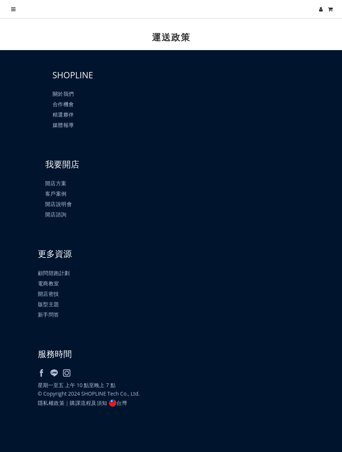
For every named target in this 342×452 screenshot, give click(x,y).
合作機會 (63, 104)
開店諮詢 (56, 214)
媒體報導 (63, 124)
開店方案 (56, 183)
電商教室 (48, 283)
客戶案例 (56, 193)
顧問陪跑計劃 (54, 272)
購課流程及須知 (88, 402)
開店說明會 (58, 203)
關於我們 (63, 93)
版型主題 (48, 304)
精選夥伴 (63, 114)
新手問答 (48, 314)
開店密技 (48, 293)
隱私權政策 (51, 402)
